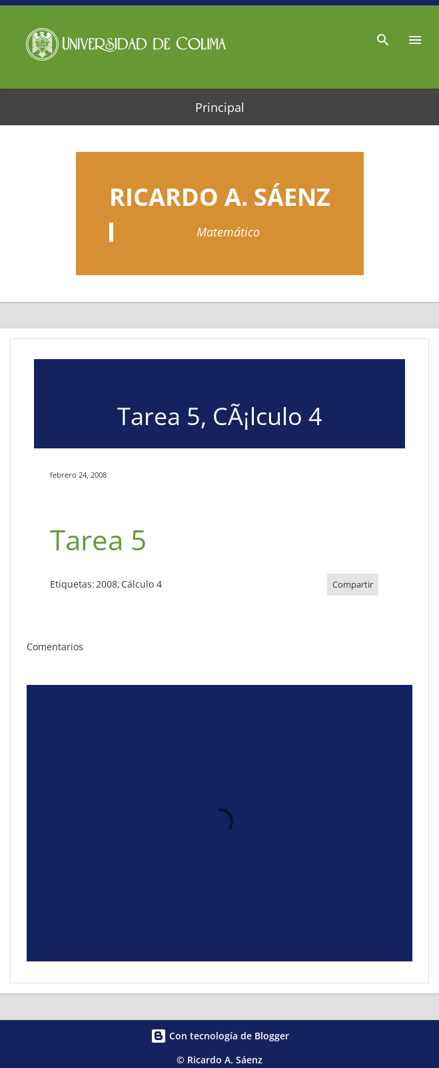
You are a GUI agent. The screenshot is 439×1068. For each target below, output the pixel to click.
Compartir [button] (352, 584)
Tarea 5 (98, 539)
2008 (106, 584)
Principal (219, 107)
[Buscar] (383, 36)
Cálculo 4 (141, 584)
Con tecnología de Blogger (220, 1035)
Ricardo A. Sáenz (219, 197)
